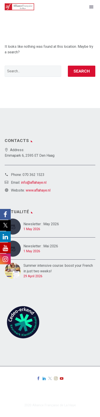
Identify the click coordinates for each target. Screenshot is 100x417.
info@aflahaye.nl (33, 182)
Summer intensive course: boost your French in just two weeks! (58, 268)
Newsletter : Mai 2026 (40, 246)
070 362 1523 (33, 175)
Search (81, 71)
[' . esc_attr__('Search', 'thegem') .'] (33, 71)
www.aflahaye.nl (38, 190)
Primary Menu (91, 7)
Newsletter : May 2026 (41, 224)
